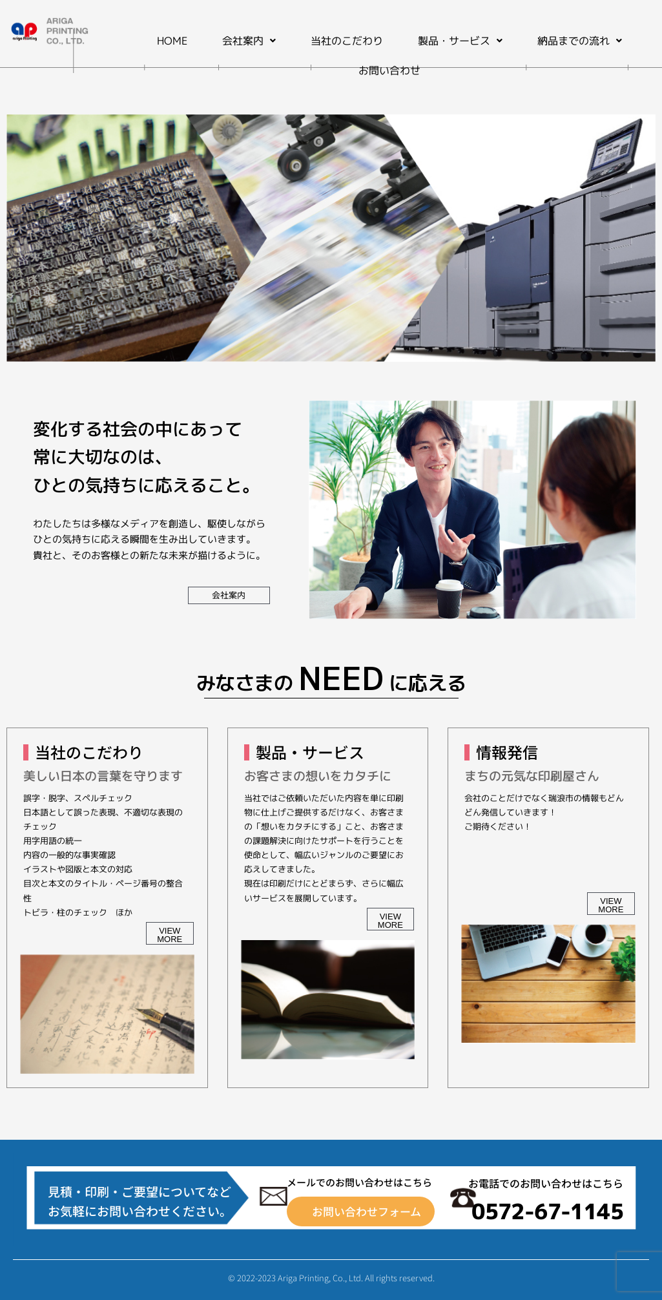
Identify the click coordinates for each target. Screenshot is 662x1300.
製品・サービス (460, 41)
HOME (172, 41)
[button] (249, 41)
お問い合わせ (389, 70)
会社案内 (249, 41)
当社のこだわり (347, 41)
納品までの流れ (579, 41)
